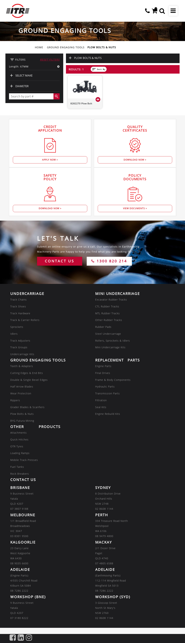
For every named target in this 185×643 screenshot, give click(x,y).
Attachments (18, 432)
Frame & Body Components (113, 379)
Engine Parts (103, 366)
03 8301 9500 (19, 536)
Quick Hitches (19, 439)
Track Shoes (18, 306)
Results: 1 (76, 69)
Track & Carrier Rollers (25, 320)
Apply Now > (50, 159)
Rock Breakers (19, 473)
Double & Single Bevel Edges (29, 379)
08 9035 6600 (19, 563)
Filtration (101, 400)
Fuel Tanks (17, 467)
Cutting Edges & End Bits (26, 373)
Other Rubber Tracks (108, 320)
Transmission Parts (107, 393)
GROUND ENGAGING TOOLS (66, 47)
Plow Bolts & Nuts (22, 414)
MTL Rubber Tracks (107, 313)
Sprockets (16, 327)
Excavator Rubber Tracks (111, 299)
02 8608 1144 (104, 508)
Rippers (15, 400)
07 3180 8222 (19, 617)
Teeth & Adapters (21, 366)
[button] (162, 11)
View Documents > (135, 208)
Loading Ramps (20, 453)
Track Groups (18, 347)
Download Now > (135, 159)
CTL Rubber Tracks (107, 306)
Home (39, 47)
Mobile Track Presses (24, 460)
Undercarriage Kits (22, 354)
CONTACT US (59, 261)
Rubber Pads (103, 327)
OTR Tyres (16, 446)
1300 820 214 (109, 261)
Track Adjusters (20, 340)
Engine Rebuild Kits (107, 414)
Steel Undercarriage (108, 333)
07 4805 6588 (104, 563)
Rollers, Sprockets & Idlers (112, 340)
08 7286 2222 (19, 590)
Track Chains (18, 299)
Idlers (14, 333)
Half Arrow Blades (21, 386)
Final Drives (102, 373)
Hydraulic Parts (105, 386)
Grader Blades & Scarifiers (27, 407)
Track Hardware (20, 313)
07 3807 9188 (19, 508)
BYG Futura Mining (22, 420)
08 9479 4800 (104, 536)
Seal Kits (100, 407)
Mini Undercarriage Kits (110, 347)
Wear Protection (20, 393)
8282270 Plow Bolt (81, 103)
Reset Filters (50, 59)
